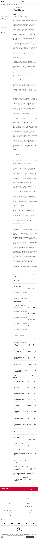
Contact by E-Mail (3, 22)
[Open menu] (36, 1)
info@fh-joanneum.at (28, 513)
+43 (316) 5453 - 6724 (4, 19)
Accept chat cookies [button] (30, 536)
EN (23, 1)
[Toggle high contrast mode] (19, 1)
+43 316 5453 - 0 (28, 512)
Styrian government (14, 535)
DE (21, 1)
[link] (9, 496)
